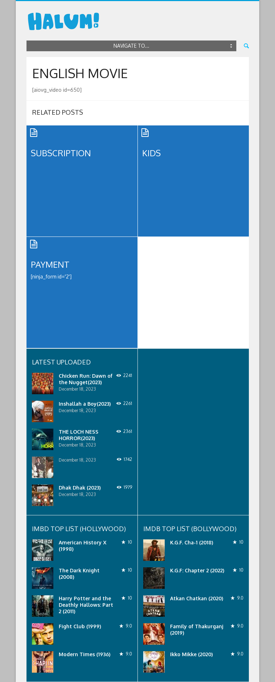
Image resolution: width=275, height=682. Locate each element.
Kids (151, 152)
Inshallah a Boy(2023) (85, 404)
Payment (50, 264)
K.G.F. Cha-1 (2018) (191, 542)
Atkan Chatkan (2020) (196, 598)
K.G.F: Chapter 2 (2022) (197, 570)
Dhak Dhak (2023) (80, 488)
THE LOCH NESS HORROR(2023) (78, 435)
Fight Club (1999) (80, 626)
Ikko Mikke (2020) (191, 654)
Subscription (61, 152)
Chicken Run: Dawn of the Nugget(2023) (85, 379)
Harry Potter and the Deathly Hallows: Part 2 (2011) (86, 604)
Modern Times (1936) (84, 654)
